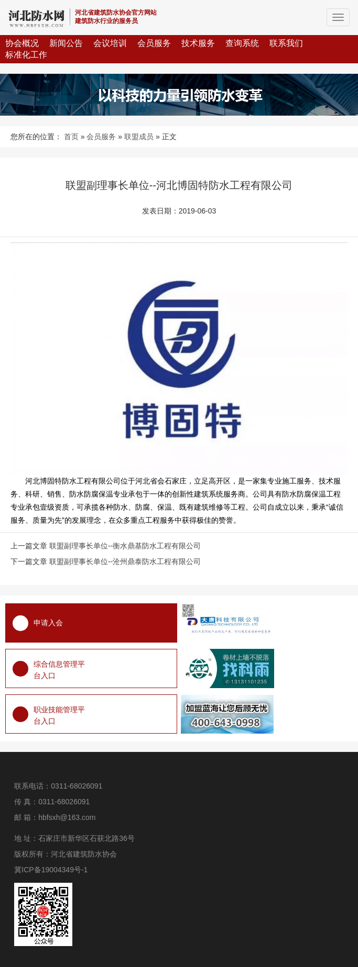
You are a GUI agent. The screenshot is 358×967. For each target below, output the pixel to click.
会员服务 (154, 43)
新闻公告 (66, 43)
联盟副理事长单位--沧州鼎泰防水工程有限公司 (125, 561)
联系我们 (286, 43)
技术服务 (198, 43)
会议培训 (110, 43)
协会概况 (22, 43)
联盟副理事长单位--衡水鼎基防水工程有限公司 (125, 546)
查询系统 (242, 43)
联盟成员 (139, 136)
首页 (71, 136)
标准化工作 (26, 54)
